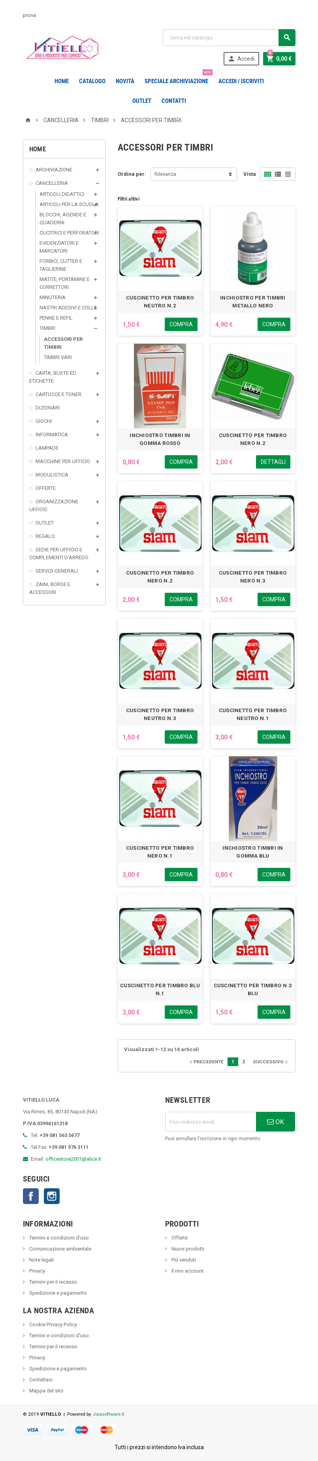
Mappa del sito (46, 1391)
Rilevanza (165, 174)
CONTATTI (174, 100)
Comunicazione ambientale (59, 1249)
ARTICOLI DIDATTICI (62, 194)
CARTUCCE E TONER (58, 394)
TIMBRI (47, 328)
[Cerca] (229, 37)
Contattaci (40, 1380)
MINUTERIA (53, 297)
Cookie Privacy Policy (52, 1324)
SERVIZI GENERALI (57, 571)
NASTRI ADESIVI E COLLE (68, 308)
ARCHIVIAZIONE (54, 170)
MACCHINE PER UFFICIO (63, 461)
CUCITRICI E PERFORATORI (69, 233)
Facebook (31, 1196)
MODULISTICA (52, 475)
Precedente (206, 1062)
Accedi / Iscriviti (241, 81)
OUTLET (141, 100)
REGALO (45, 536)
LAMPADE (47, 448)
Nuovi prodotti (187, 1249)
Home (62, 81)
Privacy (36, 1271)
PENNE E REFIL (56, 318)
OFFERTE (46, 488)
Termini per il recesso (52, 1282)
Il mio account (186, 1271)
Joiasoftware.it (108, 1414)
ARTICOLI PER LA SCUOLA (69, 204)
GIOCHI (44, 421)
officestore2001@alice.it (73, 1159)
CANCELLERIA (52, 183)
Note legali (41, 1260)
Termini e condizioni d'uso (58, 1238)
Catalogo (92, 81)
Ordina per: (132, 174)
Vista (249, 174)
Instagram (52, 1196)
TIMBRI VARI (58, 357)
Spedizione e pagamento (57, 1293)
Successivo (271, 1062)
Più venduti (183, 1260)
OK (275, 1122)
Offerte (179, 1238)
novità (125, 81)
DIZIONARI (48, 408)
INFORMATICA (52, 434)
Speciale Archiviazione (178, 78)
